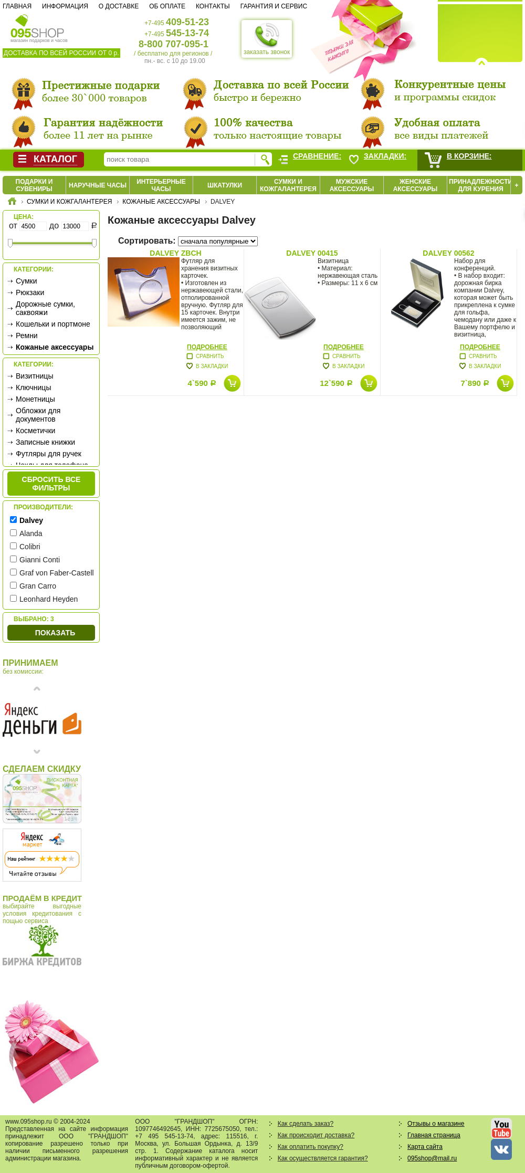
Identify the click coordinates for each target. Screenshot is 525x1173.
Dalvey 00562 (448, 253)
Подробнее (207, 347)
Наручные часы (98, 185)
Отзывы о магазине (435, 1123)
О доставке (119, 6)
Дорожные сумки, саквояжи (45, 308)
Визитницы (34, 376)
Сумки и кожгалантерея (288, 185)
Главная (17, 6)
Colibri (29, 546)
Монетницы (35, 399)
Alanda (31, 533)
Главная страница (433, 1135)
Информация (65, 6)
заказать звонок (267, 39)
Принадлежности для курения (480, 185)
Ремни (27, 335)
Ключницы (33, 387)
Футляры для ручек (48, 453)
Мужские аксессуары (352, 185)
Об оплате (167, 6)
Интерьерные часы (161, 185)
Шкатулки (224, 185)
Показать (55, 633)
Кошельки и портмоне (53, 324)
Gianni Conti (39, 560)
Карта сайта (425, 1146)
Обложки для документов (38, 414)
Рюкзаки (30, 292)
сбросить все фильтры (51, 483)
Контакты (213, 6)
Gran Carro (37, 586)
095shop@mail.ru (432, 1158)
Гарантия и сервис (273, 6)
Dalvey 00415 (312, 253)
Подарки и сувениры (34, 185)
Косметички (35, 430)
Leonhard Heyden (48, 599)
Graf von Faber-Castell (56, 573)
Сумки (26, 281)
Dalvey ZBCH (175, 253)
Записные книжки (45, 442)
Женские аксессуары (415, 185)
